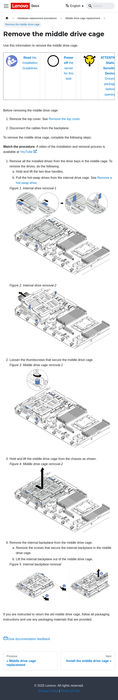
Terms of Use (70, 691)
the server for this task (69, 68)
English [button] (72, 6)
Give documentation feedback (26, 639)
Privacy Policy (48, 691)
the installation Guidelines (30, 63)
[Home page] (7, 18)
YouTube (28, 151)
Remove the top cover (64, 119)
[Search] (100, 6)
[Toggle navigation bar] (6, 6)
